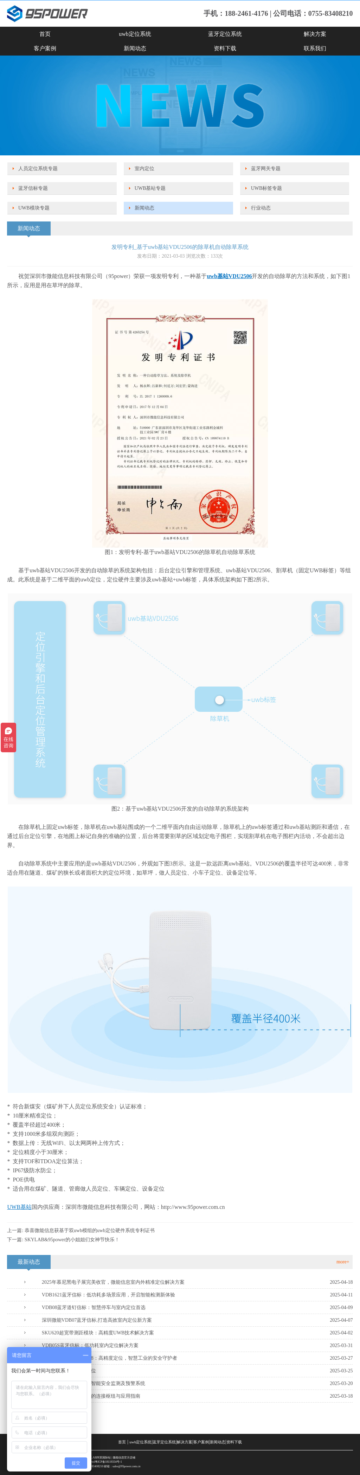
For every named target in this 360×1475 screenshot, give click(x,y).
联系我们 (315, 48)
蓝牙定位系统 (225, 34)
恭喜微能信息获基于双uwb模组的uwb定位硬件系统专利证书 (90, 1230)
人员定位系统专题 (38, 168)
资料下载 (225, 48)
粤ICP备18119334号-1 (108, 1461)
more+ (342, 1261)
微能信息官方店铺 (124, 1457)
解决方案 (315, 34)
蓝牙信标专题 (33, 188)
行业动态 (261, 208)
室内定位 (144, 168)
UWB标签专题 (266, 188)
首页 (45, 34)
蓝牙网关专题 (266, 168)
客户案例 (45, 48)
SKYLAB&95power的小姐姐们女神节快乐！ (72, 1239)
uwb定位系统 (135, 34)
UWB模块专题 (34, 208)
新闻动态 (135, 48)
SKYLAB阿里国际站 (98, 1457)
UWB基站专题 (150, 188)
